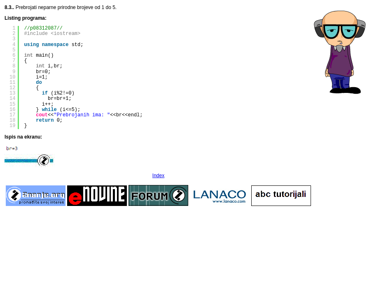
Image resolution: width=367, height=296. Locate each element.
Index (158, 175)
